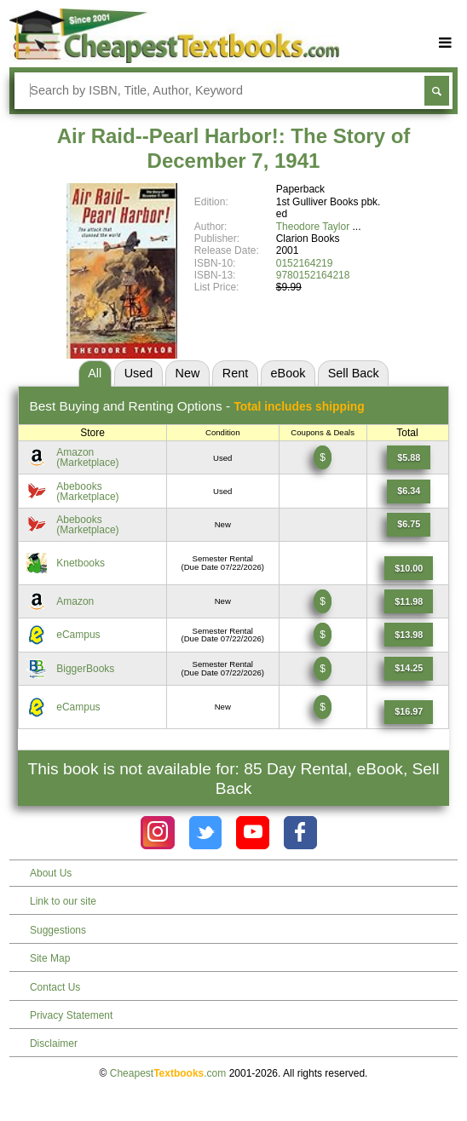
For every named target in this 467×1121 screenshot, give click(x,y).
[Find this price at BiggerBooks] (408, 669)
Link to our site (63, 901)
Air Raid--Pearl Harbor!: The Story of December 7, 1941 (234, 148)
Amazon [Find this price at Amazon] (75, 601)
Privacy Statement (71, 1015)
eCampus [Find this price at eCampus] (78, 635)
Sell (353, 373)
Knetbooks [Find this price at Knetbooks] (80, 563)
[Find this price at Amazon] (408, 457)
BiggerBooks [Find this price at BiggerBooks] (85, 669)
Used (138, 373)
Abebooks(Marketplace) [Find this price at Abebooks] (87, 491)
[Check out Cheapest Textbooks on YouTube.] (252, 832)
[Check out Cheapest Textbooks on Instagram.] (157, 832)
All (94, 373)
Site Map (50, 958)
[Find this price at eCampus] (408, 635)
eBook (288, 373)
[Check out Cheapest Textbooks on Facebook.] (300, 832)
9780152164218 (313, 275)
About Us (51, 873)
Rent (235, 373)
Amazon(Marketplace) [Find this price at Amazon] (87, 457)
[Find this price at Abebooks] (408, 491)
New (188, 373)
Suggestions (58, 930)
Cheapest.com (168, 1073)
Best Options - (196, 406)
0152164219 (304, 263)
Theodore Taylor (313, 227)
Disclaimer (54, 1043)
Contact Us (55, 987)
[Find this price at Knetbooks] (408, 568)
